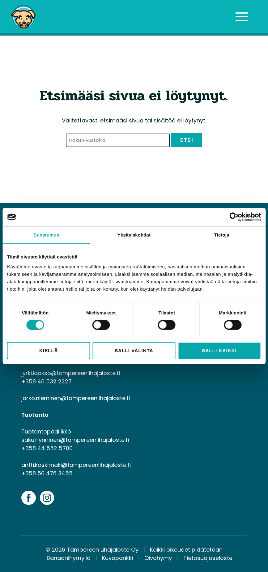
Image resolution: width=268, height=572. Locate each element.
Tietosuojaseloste (207, 558)
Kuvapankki (117, 558)
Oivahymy (158, 558)
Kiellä (48, 350)
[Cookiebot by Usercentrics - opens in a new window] (234, 217)
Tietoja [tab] (221, 234)
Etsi (186, 140)
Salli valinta (134, 350)
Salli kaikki (219, 350)
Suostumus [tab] (46, 234)
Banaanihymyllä (69, 558)
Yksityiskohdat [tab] (134, 234)
